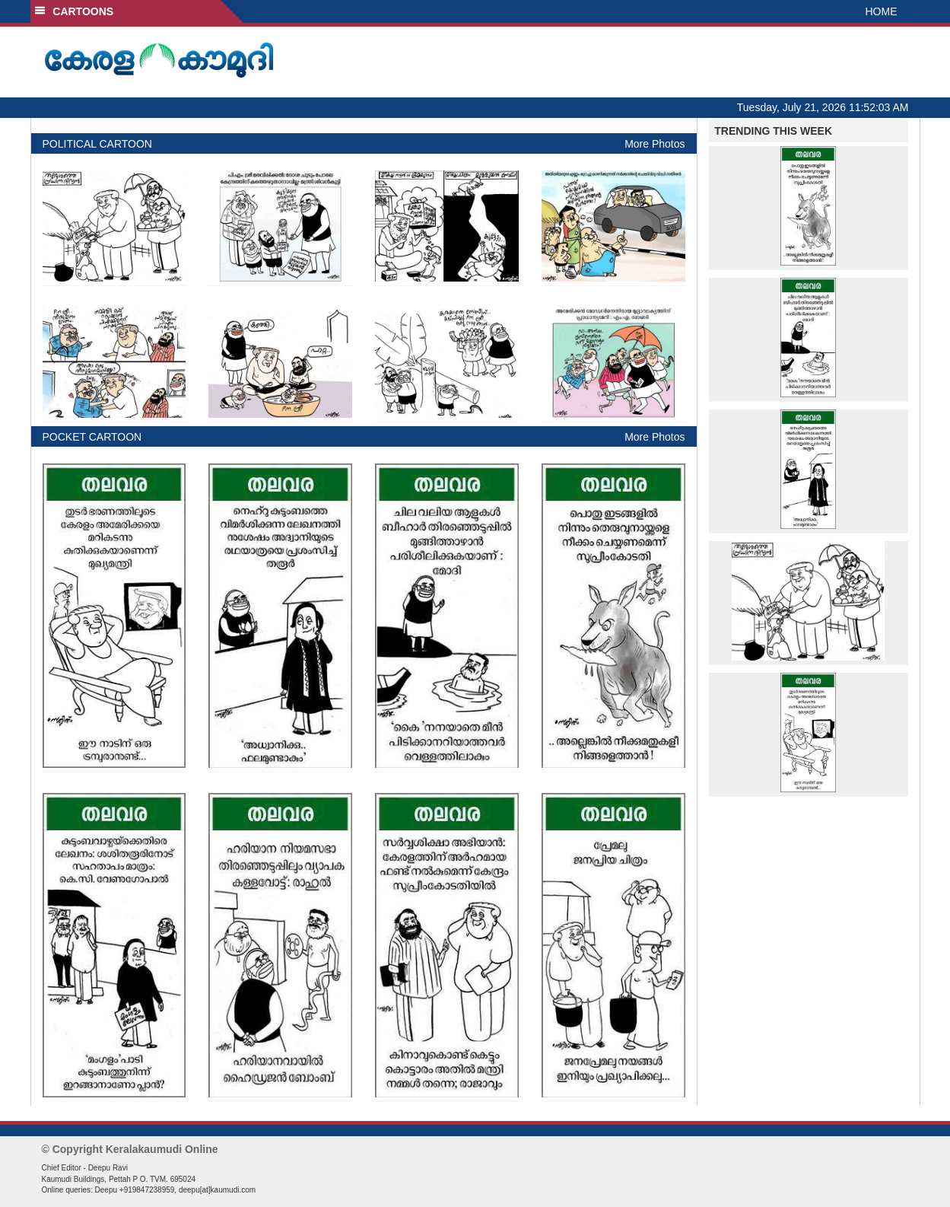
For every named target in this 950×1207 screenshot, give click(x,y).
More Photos (654, 144)
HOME (882, 11)
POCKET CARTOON (92, 437)
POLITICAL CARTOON (97, 144)
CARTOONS (74, 11)
